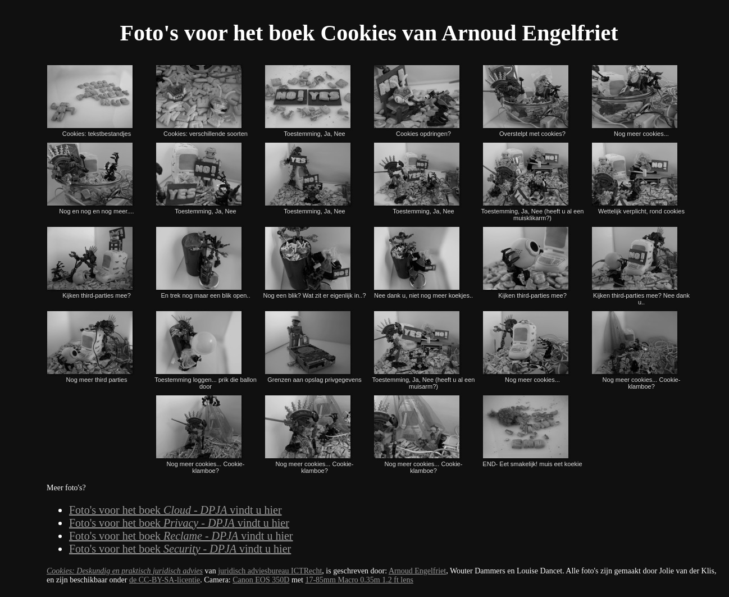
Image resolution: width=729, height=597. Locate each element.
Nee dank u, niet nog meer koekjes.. (422, 262)
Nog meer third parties (90, 346)
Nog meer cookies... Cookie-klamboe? (635, 349)
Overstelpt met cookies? (526, 100)
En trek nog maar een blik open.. (202, 262)
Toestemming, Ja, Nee (308, 100)
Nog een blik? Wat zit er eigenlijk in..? (314, 262)
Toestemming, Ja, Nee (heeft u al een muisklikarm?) (532, 180)
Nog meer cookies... (635, 100)
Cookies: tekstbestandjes (90, 100)
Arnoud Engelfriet (417, 571)
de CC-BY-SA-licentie (164, 580)
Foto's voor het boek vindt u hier (175, 510)
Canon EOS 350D (261, 580)
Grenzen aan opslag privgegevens (312, 346)
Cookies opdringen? (417, 100)
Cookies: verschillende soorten (201, 100)
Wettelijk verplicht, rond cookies (637, 177)
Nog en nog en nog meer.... (90, 177)
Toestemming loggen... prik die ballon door (205, 349)
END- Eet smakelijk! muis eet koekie (531, 430)
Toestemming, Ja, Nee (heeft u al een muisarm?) (423, 349)
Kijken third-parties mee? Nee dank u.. (640, 265)
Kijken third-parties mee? (90, 262)
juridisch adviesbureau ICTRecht (270, 571)
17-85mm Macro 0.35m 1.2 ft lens (359, 580)
